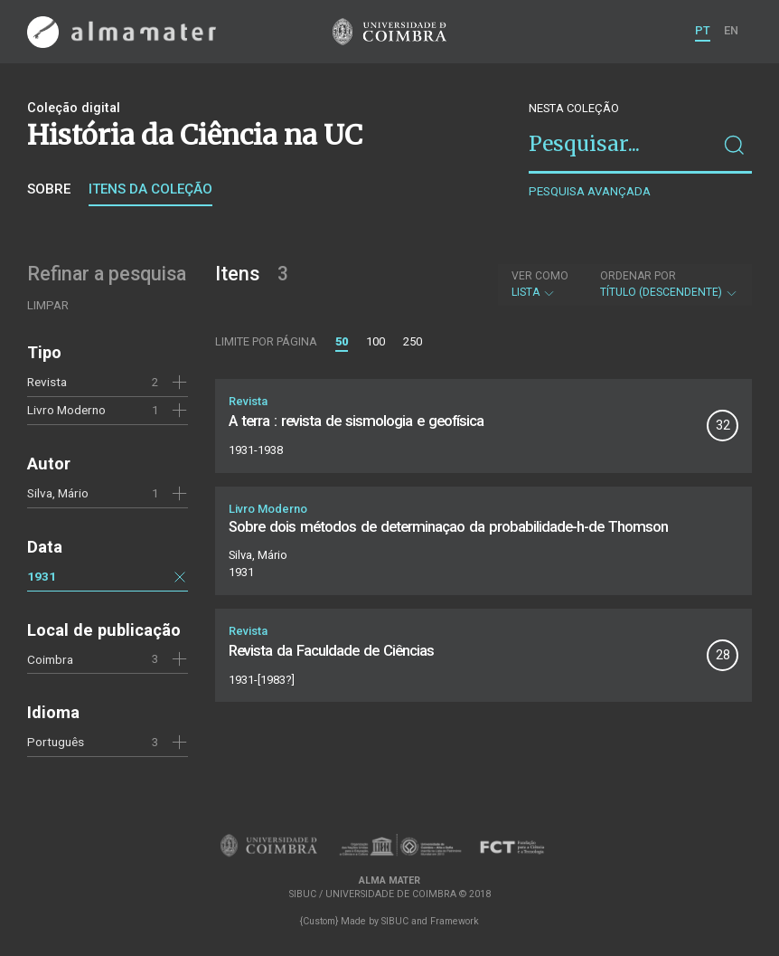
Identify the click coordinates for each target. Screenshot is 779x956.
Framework (454, 921)
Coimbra (50, 659)
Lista (540, 284)
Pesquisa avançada (590, 191)
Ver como (540, 276)
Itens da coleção (150, 189)
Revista (47, 381)
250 (412, 341)
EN (731, 30)
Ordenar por (638, 276)
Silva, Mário (58, 493)
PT (702, 30)
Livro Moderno (66, 409)
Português (55, 741)
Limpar (48, 305)
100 (375, 341)
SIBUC (394, 921)
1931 (41, 576)
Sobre (48, 189)
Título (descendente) (669, 284)
